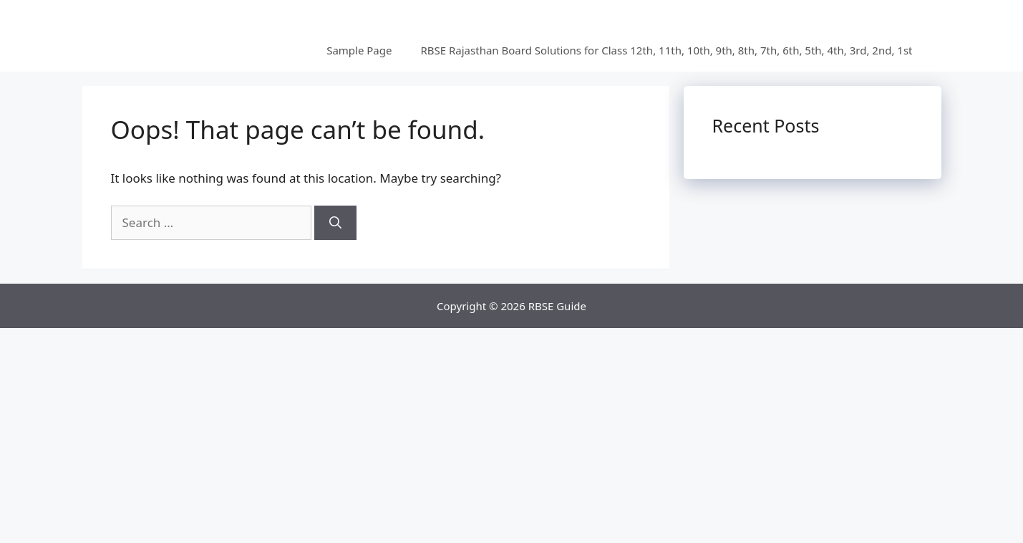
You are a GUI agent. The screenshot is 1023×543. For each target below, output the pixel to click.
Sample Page (359, 50)
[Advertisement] (511, 435)
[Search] (335, 223)
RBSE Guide (557, 306)
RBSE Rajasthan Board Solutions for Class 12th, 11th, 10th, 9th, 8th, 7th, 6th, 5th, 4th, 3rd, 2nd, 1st (666, 50)
